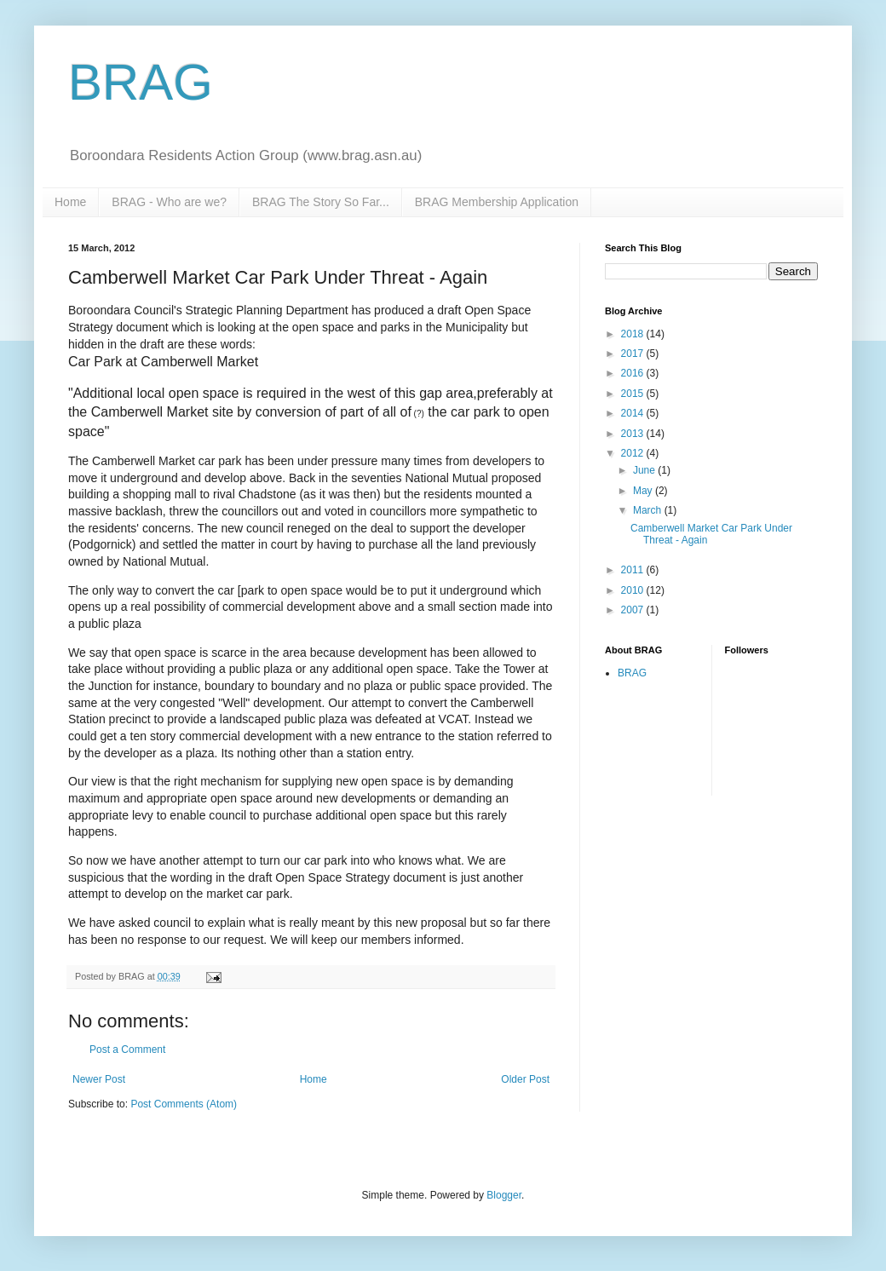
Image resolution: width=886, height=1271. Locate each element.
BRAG (140, 82)
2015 (634, 394)
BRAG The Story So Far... (320, 202)
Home (70, 202)
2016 (634, 373)
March (648, 510)
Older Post (525, 1079)
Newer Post (98, 1079)
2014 (634, 413)
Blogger (503, 1195)
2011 (634, 570)
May (644, 491)
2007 (634, 610)
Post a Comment (127, 1049)
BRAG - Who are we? (169, 202)
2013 (634, 434)
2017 (634, 353)
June (645, 470)
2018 (634, 334)
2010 (634, 590)
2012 (634, 453)
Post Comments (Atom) (183, 1104)
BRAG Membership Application (496, 202)
